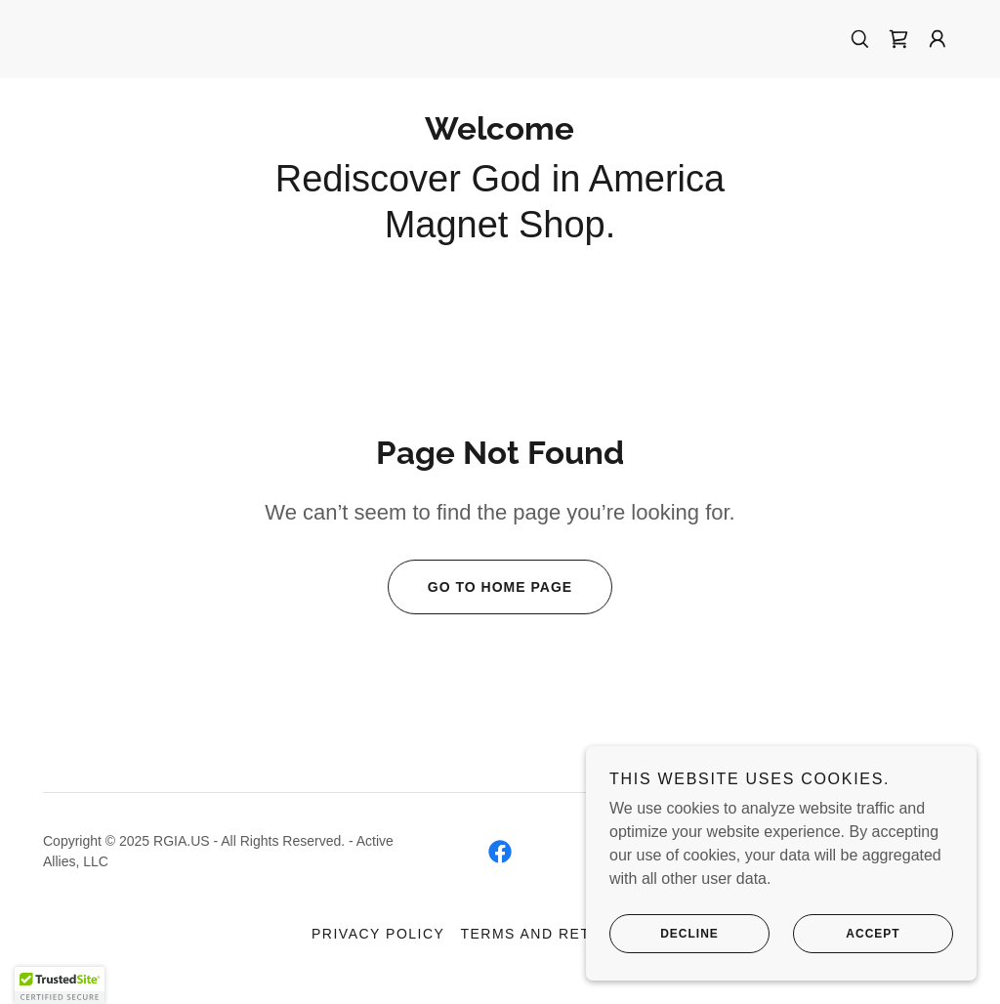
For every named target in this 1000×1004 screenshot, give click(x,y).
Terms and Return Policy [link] (574, 933)
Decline (664, 933)
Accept (846, 933)
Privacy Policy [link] (378, 933)
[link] (898, 39)
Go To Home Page (480, 587)
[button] (937, 39)
